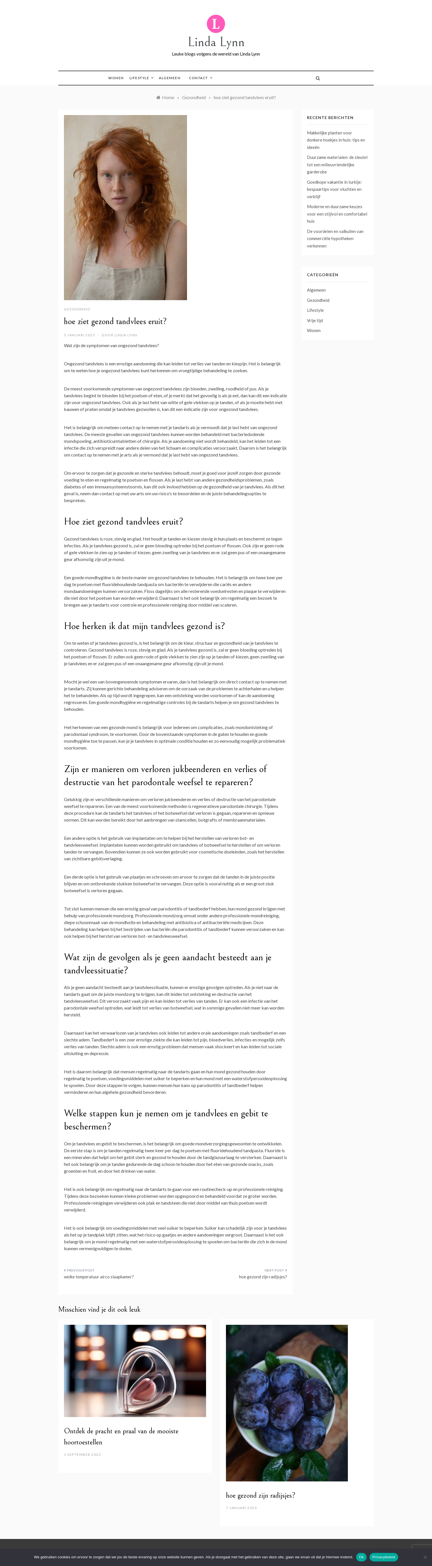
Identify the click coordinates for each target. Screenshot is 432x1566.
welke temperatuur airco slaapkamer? (99, 1276)
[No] (425, 1557)
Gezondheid (77, 309)
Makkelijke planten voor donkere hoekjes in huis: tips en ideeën (336, 140)
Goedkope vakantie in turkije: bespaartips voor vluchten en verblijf (334, 189)
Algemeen (169, 78)
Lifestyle (141, 77)
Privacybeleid (383, 1557)
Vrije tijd (315, 320)
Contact (200, 77)
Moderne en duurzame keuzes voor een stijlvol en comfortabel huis (337, 214)
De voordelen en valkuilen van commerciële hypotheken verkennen (335, 238)
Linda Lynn (216, 42)
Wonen (116, 78)
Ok (361, 1557)
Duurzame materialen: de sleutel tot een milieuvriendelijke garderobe (337, 164)
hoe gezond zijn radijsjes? (263, 1276)
